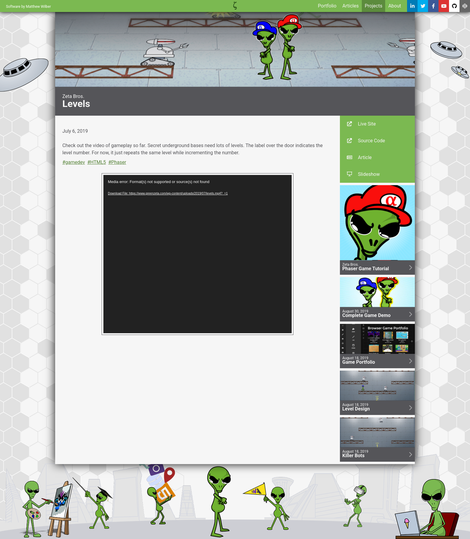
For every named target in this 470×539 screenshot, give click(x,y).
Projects (373, 6)
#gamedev (73, 162)
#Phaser (117, 162)
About (394, 6)
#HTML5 (96, 162)
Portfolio (327, 6)
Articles (350, 6)
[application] (197, 254)
